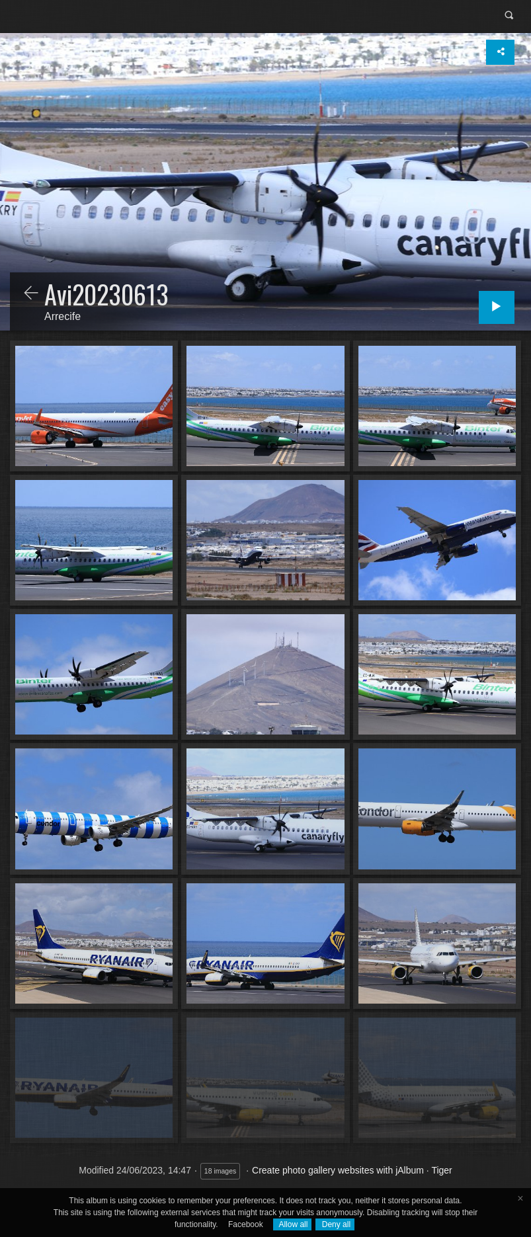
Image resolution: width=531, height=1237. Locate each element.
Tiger (441, 1170)
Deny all (334, 1224)
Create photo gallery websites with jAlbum (338, 1170)
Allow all (292, 1224)
